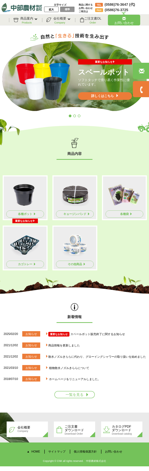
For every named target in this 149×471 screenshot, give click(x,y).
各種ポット (27, 214)
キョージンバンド (76, 214)
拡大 (51, 9)
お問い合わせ (124, 21)
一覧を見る (77, 395)
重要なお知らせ (105, 61)
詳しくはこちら (105, 96)
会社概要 (62, 20)
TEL (99, 4)
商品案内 (29, 20)
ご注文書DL (92, 20)
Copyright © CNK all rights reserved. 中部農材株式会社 (74, 461)
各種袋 (126, 214)
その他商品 (77, 264)
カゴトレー (27, 264)
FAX (99, 10)
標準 (67, 9)
